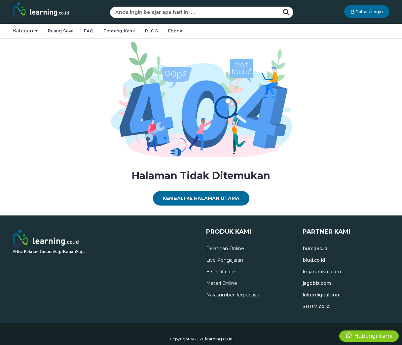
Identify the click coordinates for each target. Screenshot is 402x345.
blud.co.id (314, 260)
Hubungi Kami (369, 335)
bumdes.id (315, 248)
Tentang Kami (119, 30)
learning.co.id (219, 338)
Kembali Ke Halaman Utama (201, 198)
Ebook (175, 30)
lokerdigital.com (322, 295)
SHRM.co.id (316, 306)
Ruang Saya (61, 30)
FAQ (88, 30)
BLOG (151, 30)
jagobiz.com (317, 283)
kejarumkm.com (322, 272)
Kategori (25, 31)
